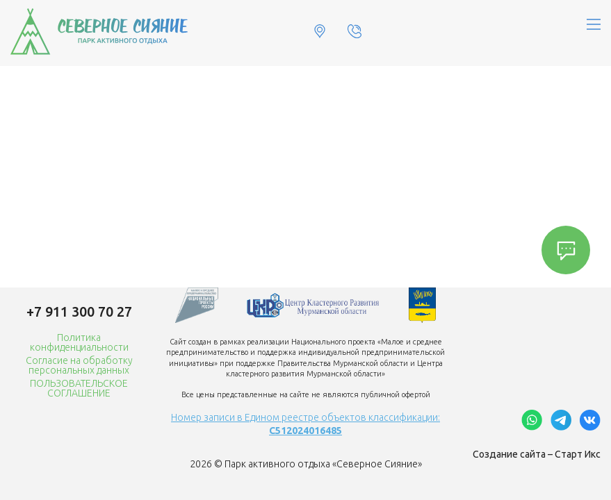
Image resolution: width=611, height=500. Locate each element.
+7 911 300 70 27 (79, 311)
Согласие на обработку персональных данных (79, 365)
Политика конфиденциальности (79, 342)
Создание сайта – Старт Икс (537, 454)
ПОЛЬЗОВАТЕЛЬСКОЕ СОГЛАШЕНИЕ (79, 388)
